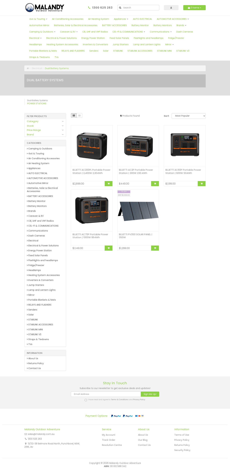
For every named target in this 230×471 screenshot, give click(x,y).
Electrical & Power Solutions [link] (43, 245)
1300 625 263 (102, 8)
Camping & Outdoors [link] (39, 148)
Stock (30, 125)
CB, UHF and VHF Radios (95, 31)
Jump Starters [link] (35, 285)
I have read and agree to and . (115, 399)
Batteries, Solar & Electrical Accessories (75, 25)
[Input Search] (141, 7)
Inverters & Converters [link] (40, 280)
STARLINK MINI (164, 50)
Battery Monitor (140, 25)
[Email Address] (106, 394)
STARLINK (118, 50)
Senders (93, 50)
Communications (161, 31)
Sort (166, 116)
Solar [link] (30, 314)
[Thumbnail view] (74, 115)
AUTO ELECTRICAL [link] (37, 173)
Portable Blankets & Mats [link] (41, 299)
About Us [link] (32, 358)
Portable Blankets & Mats (43, 50)
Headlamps (35, 44)
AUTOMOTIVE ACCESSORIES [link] (42, 178)
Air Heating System (98, 19)
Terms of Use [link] (181, 434)
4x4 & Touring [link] (35, 153)
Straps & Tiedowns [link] (38, 339)
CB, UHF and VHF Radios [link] (40, 220)
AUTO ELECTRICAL (142, 19)
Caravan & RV (69, 31)
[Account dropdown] (171, 7)
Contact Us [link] (34, 368)
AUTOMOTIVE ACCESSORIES (173, 19)
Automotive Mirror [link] (37, 183)
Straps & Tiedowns (39, 57)
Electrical (35, 38)
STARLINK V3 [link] (34, 334)
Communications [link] (37, 230)
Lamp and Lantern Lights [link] (41, 290)
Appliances (121, 19)
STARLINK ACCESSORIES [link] (40, 324)
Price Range (34, 130)
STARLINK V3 (182, 50)
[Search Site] (120, 7)
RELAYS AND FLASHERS (73, 50)
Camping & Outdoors (42, 31)
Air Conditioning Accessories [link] (43, 158)
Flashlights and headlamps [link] (42, 260)
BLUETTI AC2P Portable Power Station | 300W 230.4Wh (136, 171)
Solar (105, 50)
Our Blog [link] (142, 440)
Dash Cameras (184, 31)
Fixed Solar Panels (119, 38)
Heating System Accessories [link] (43, 275)
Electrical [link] (32, 240)
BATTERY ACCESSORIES (114, 25)
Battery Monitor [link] (36, 201)
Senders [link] (32, 309)
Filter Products (37, 116)
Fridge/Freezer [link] (35, 265)
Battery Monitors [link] (37, 206)
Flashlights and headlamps (148, 38)
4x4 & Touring (38, 19)
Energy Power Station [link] (39, 250)
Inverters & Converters (95, 44)
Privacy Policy (139, 399)
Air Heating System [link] (38, 163)
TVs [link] (29, 344)
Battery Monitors (162, 25)
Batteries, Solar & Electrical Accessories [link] (42, 189)
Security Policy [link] (182, 450)
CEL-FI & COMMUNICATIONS (129, 31)
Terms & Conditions (120, 399)
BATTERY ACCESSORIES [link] (40, 196)
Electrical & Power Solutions (61, 38)
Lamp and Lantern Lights (146, 44)
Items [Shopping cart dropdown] (194, 7)
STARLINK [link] (32, 319)
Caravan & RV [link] (35, 216)
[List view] (79, 115)
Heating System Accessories (62, 44)
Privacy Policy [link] (181, 440)
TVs (57, 57)
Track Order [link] (108, 440)
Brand (30, 134)
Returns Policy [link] (35, 363)
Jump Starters (121, 44)
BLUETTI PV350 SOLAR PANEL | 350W (135, 236)
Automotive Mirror (39, 25)
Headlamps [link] (34, 270)
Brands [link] (31, 211)
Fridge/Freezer (176, 38)
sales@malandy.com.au (41, 434)
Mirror (169, 44)
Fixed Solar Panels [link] (37, 255)
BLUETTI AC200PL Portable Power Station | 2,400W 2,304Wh (91, 171)
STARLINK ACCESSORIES (140, 50)
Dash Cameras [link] (36, 235)
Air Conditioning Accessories (67, 19)
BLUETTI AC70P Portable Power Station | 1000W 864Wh (90, 236)
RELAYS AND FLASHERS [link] (39, 304)
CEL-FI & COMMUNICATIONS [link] (43, 225)
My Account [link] (108, 434)
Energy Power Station (93, 38)
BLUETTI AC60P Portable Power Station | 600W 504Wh (183, 171)
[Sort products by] (189, 116)
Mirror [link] (31, 294)
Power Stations (36, 103)
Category (32, 121)
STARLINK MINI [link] (35, 329)
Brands (181, 25)
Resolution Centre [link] (112, 445)
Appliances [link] (33, 168)
